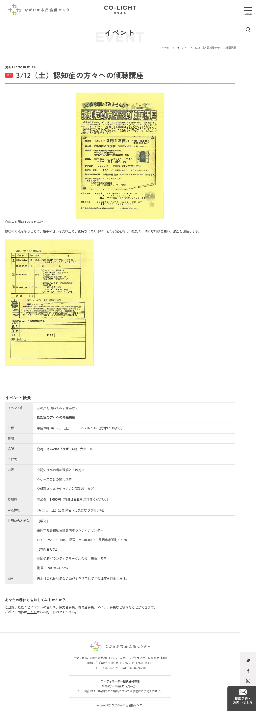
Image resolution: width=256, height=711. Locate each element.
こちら (32, 611)
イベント (182, 47)
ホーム (165, 47)
